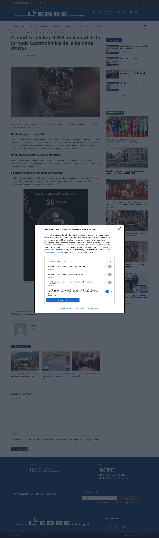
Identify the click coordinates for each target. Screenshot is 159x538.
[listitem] (79, 261)
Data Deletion (66, 309)
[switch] (108, 266)
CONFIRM (62, 300)
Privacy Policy (93, 309)
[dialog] (79, 269)
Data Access (79, 309)
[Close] (120, 229)
